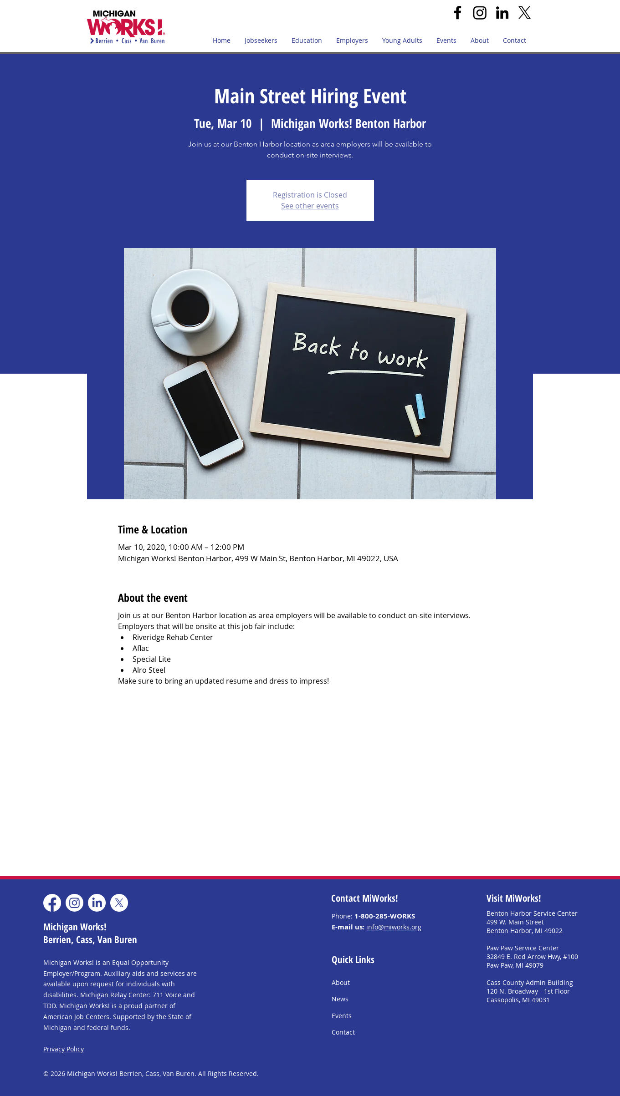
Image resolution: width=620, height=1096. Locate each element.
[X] (524, 12)
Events (342, 1015)
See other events (310, 206)
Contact (343, 1032)
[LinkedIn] (502, 12)
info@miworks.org (393, 927)
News (340, 999)
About (341, 982)
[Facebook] (457, 12)
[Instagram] (480, 12)
